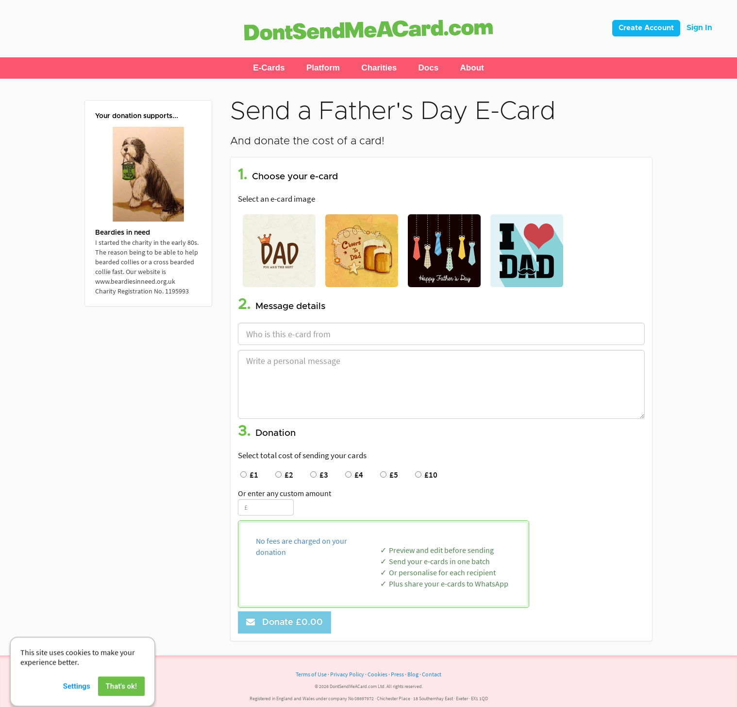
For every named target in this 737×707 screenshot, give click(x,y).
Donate (284, 622)
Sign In (699, 28)
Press (397, 674)
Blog (413, 674)
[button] (268, 68)
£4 (354, 474)
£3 (319, 474)
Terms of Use (311, 674)
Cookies (377, 674)
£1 (249, 474)
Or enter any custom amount (284, 493)
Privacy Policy (347, 674)
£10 (426, 474)
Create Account (646, 28)
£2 (284, 474)
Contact (431, 674)
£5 (389, 474)
